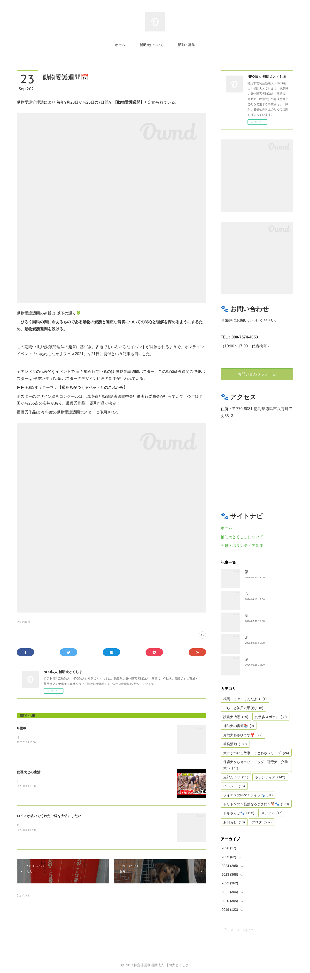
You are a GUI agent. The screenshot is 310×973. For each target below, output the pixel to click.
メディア (272, 813)
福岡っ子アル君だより (262, 572)
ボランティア (270, 777)
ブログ (262, 822)
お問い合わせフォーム (257, 374)
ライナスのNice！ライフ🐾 (248, 795)
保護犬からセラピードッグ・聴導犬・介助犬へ (255, 765)
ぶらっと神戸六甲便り (243, 708)
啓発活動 (235, 744)
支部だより (235, 777)
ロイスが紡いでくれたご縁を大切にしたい (49, 816)
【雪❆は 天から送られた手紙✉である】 (43, 737)
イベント (234, 786)
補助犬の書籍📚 (238, 726)
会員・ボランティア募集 (242, 546)
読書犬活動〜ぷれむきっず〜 (267, 615)
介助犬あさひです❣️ (243, 735)
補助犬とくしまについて (242, 537)
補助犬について (151, 45)
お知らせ (234, 822)
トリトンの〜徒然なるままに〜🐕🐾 (256, 804)
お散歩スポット (271, 717)
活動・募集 (186, 45)
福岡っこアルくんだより (245, 699)
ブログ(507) (23, 622)
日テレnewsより (27, 781)
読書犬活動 (235, 717)
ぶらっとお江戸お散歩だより (267, 637)
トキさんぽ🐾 (238, 813)
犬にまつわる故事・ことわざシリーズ (256, 753)
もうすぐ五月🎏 (257, 594)
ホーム (120, 45)
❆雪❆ (21, 728)
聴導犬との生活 (28, 772)
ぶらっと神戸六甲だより (263, 659)
